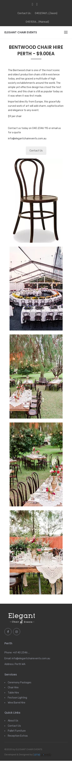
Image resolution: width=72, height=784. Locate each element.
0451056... (32, 21)
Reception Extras (18, 735)
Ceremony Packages (19, 682)
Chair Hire (13, 687)
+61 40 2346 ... (21, 652)
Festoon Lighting (17, 697)
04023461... (42, 13)
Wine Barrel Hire (16, 702)
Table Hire (13, 692)
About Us (13, 720)
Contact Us (36, 150)
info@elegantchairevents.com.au (27, 138)
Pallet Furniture (17, 730)
